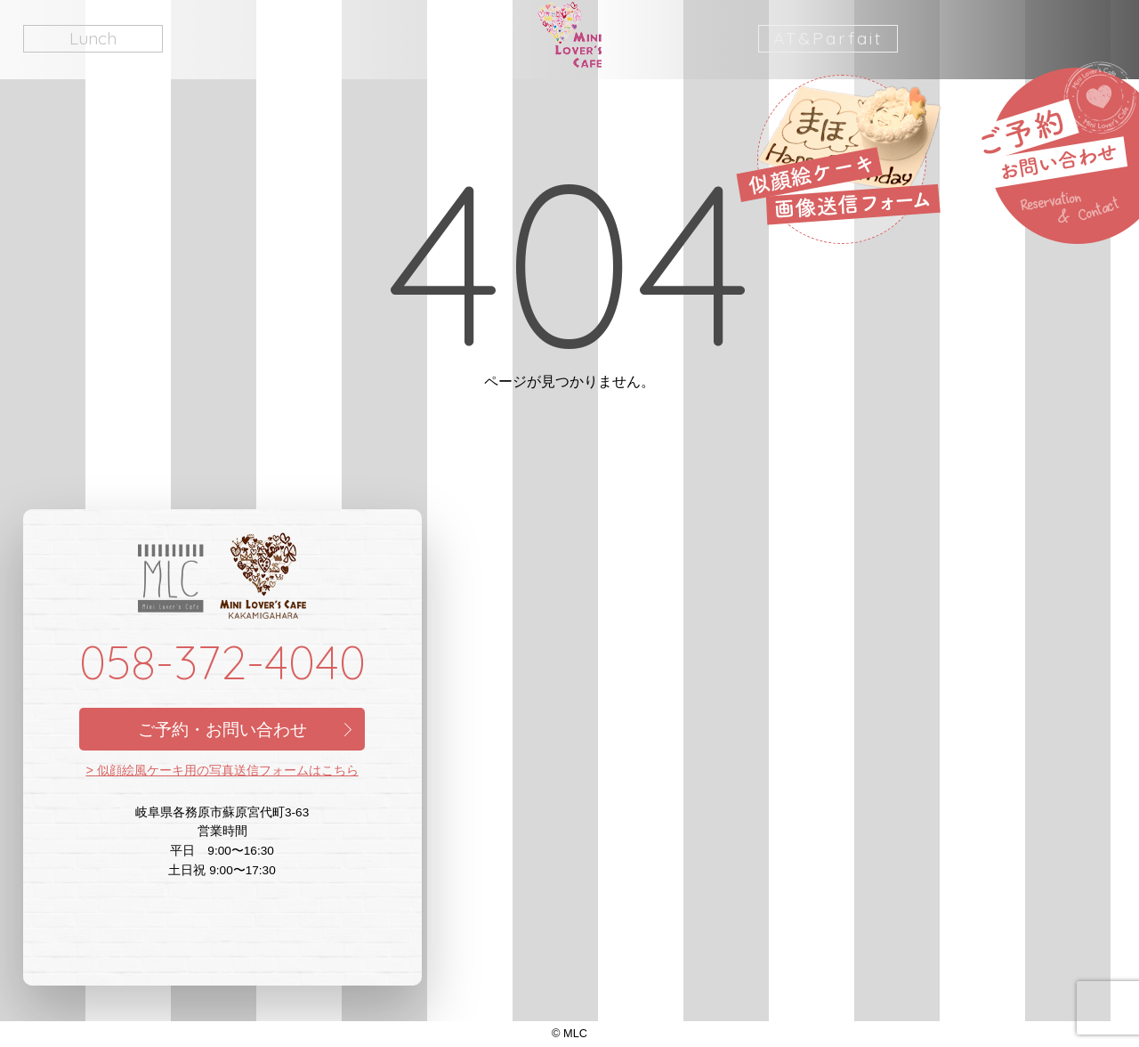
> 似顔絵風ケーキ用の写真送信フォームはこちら (221, 770)
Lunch (93, 38)
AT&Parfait (828, 38)
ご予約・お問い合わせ (222, 729)
